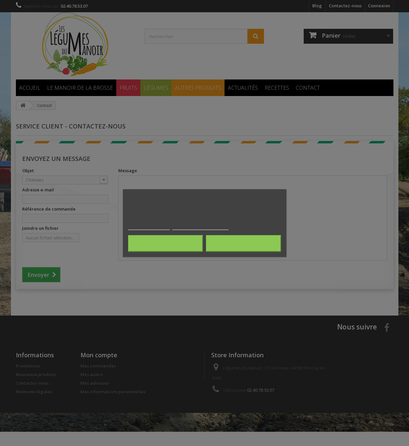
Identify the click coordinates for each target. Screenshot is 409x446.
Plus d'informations (149, 226)
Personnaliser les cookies (200, 226)
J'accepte (244, 243)
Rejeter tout (165, 243)
